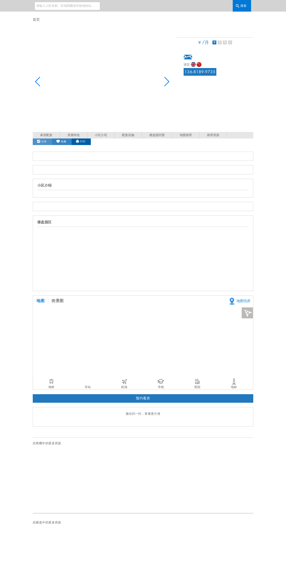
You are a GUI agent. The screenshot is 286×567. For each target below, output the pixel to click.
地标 (234, 387)
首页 (36, 20)
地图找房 (238, 301)
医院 (197, 387)
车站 (88, 387)
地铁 (51, 387)
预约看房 (143, 398)
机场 (124, 387)
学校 (161, 387)
